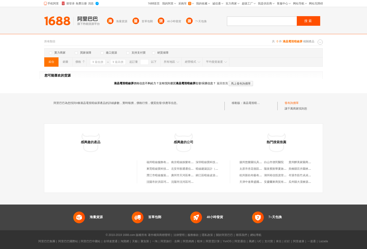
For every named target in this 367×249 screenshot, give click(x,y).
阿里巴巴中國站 (90, 241)
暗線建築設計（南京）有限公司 (215, 168)
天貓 (135, 241)
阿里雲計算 (213, 241)
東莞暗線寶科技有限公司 (162, 168)
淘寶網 (125, 241)
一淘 (155, 241)
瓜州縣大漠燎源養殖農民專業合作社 (311, 181)
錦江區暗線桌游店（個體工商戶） (217, 175)
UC (259, 241)
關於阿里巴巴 (224, 235)
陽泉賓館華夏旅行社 (276, 168)
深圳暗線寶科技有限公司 (211, 162)
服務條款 (193, 235)
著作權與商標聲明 (159, 235)
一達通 (311, 241)
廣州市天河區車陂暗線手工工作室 (192, 175)
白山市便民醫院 (274, 162)
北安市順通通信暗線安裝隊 (188, 168)
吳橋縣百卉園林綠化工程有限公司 (310, 168)
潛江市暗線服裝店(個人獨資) (164, 175)
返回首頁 (222, 83)
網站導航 (255, 235)
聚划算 (145, 241)
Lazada (323, 241)
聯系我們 (241, 235)
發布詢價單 (292, 103)
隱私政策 (207, 235)
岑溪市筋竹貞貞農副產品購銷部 (308, 175)
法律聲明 (179, 235)
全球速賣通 (110, 241)
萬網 (251, 241)
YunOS (227, 241)
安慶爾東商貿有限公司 (278, 181)
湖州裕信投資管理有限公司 (281, 175)
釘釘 (287, 241)
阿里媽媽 (188, 241)
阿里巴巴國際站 (68, 241)
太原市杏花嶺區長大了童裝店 (257, 168)
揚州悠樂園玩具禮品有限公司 (257, 162)
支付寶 (268, 241)
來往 (279, 241)
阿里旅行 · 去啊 (170, 241)
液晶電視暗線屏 (253, 103)
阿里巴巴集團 (46, 241)
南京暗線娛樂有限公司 (185, 162)
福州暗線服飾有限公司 (161, 162)
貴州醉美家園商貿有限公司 (305, 162)
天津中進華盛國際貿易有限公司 (259, 181)
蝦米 (200, 241)
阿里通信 (240, 241)
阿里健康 (298, 241)
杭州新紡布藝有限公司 (253, 175)
